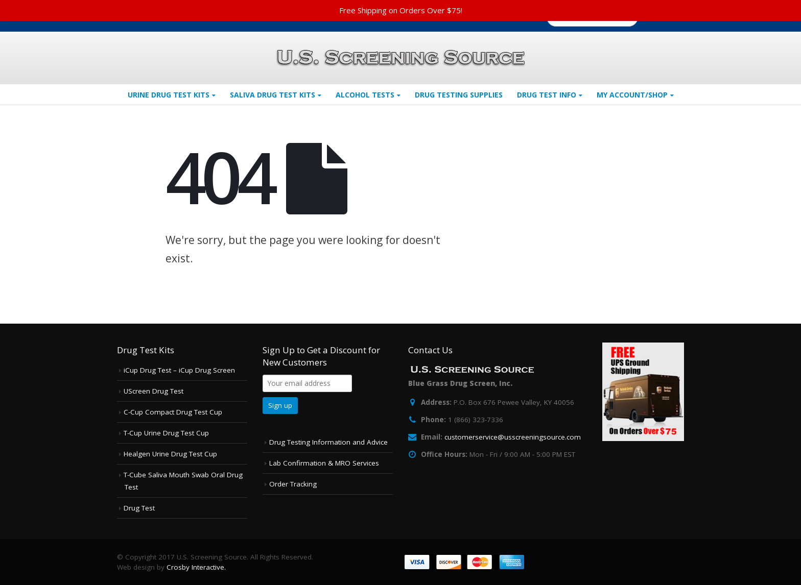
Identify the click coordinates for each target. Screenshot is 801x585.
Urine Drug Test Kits (168, 95)
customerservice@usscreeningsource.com (512, 437)
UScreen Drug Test (153, 391)
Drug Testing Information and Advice (328, 442)
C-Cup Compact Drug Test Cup (173, 412)
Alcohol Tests (365, 95)
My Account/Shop (632, 95)
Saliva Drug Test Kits (272, 95)
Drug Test (139, 508)
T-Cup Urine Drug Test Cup (166, 432)
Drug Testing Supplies (459, 95)
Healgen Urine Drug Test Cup (170, 453)
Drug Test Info (546, 95)
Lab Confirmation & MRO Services (324, 463)
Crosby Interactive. (196, 567)
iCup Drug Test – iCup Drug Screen (179, 370)
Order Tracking (293, 484)
